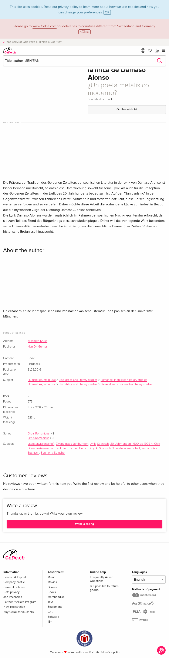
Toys (51, 602)
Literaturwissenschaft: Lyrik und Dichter (53, 448)
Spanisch (103, 443)
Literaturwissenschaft (41, 443)
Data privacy (11, 592)
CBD (51, 612)
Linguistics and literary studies (78, 379)
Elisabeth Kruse (37, 340)
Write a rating (84, 524)
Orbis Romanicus (38, 433)
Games (52, 587)
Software (53, 617)
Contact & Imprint (14, 577)
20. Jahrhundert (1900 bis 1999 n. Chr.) (135, 443)
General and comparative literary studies (126, 384)
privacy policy (68, 7)
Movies (52, 582)
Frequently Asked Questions (101, 579)
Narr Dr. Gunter (37, 346)
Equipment (55, 607)
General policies (14, 587)
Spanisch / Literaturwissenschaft (119, 448)
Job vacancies (12, 597)
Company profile (14, 582)
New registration (14, 607)
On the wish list (126, 109)
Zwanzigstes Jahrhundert (72, 443)
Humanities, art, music (42, 379)
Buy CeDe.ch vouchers (18, 612)
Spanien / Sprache (53, 452)
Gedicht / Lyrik (88, 448)
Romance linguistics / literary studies (124, 379)
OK (107, 12)
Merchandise (56, 597)
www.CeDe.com (45, 26)
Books (52, 592)
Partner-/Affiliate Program (19, 602)
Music (51, 577)
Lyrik (93, 443)
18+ (50, 621)
